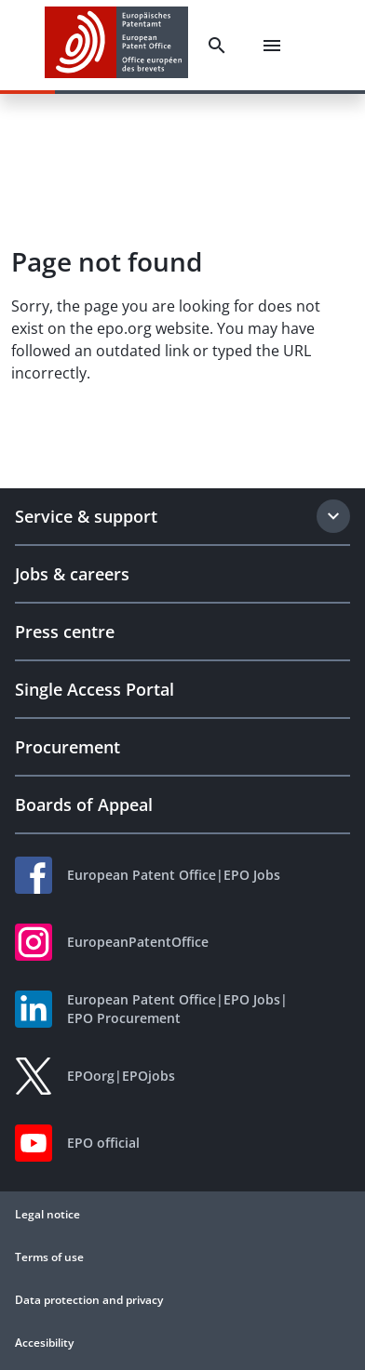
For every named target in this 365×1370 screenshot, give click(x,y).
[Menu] (272, 45)
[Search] (217, 45)
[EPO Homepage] (116, 45)
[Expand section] (333, 516)
